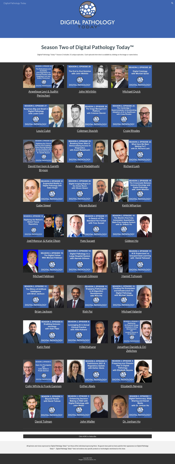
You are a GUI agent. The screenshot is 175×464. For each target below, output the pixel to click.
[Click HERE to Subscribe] (87, 436)
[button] (172, 3)
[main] (87, 47)
